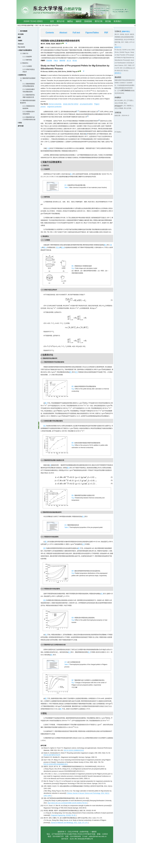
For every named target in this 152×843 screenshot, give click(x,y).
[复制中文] (118, 47)
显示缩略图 (23, 31)
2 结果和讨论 (22, 75)
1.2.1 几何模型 (27, 66)
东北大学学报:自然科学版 (25, 25)
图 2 (70, 372)
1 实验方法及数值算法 (25, 50)
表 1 (71, 174)
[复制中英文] (126, 31)
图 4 (68, 468)
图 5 (44, 548)
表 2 (83, 516)
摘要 (19, 37)
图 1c (45, 247)
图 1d (63, 247)
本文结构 (21, 34)
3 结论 (20, 123)
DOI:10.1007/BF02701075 (52, 755)
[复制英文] (118, 73)
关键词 (20, 40)
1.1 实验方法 (24, 53)
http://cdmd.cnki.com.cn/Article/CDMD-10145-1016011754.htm (67, 803)
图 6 (44, 600)
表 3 (69, 652)
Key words (21, 47)
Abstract (21, 44)
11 (50, 465)
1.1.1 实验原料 (27, 56)
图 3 (44, 426)
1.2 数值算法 (24, 63)
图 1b (58, 247)
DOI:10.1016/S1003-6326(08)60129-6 (56, 764)
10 (49, 148)
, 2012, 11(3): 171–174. (69, 822)
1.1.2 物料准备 (27, 60)
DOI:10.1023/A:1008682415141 (74, 750)
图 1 (105, 245)
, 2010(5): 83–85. (63, 815)
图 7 (51, 655)
